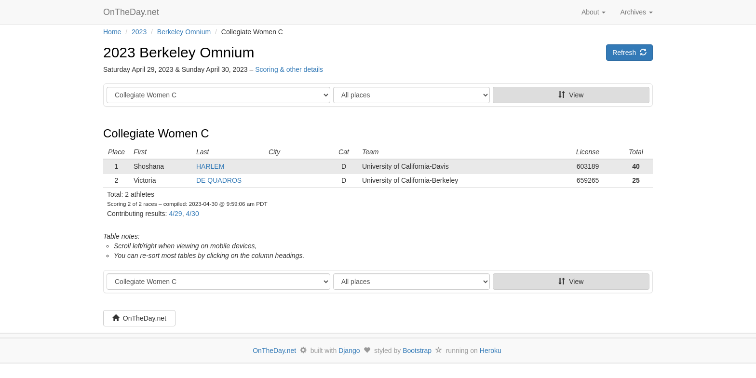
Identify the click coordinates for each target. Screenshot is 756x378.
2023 (139, 32)
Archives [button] (636, 12)
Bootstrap (417, 350)
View (570, 95)
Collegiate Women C (156, 133)
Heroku (490, 350)
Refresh (629, 52)
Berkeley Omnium (184, 32)
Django (349, 350)
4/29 (175, 213)
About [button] (593, 12)
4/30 (192, 213)
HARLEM (210, 166)
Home (112, 32)
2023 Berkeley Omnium (178, 52)
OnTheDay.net (132, 12)
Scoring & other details (289, 69)
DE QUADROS (219, 180)
